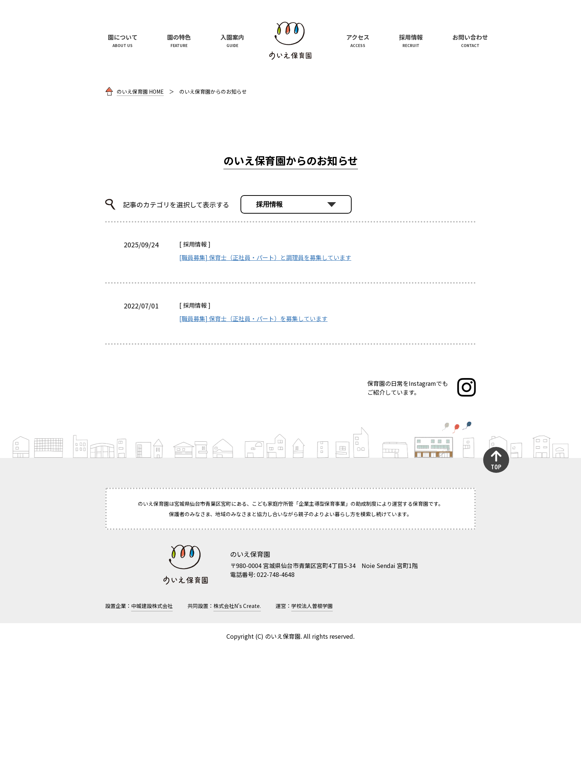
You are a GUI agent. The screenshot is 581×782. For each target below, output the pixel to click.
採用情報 (195, 376)
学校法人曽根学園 (312, 738)
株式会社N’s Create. (237, 738)
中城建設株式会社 (152, 738)
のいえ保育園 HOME (140, 224)
